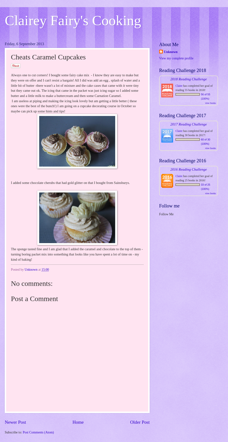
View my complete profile (176, 58)
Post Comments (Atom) (38, 432)
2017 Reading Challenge (188, 124)
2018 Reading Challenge (188, 79)
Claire (179, 85)
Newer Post (15, 422)
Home (78, 422)
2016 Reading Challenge (188, 169)
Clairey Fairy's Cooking (73, 20)
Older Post (140, 422)
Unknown (171, 52)
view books (210, 103)
